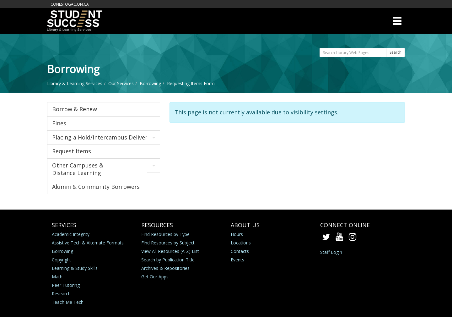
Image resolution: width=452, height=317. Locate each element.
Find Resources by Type (165, 234)
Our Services (121, 83)
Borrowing (150, 83)
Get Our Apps (155, 277)
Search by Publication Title (168, 260)
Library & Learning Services (74, 83)
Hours (237, 234)
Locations (241, 243)
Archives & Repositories (165, 268)
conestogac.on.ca (70, 4)
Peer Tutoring (66, 285)
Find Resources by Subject (168, 243)
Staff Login (331, 252)
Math (57, 277)
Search (395, 52)
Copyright (61, 260)
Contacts (240, 251)
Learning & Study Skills (75, 268)
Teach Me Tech (67, 302)
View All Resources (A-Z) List (170, 251)
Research (61, 294)
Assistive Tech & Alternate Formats (88, 243)
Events (237, 260)
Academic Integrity (70, 234)
